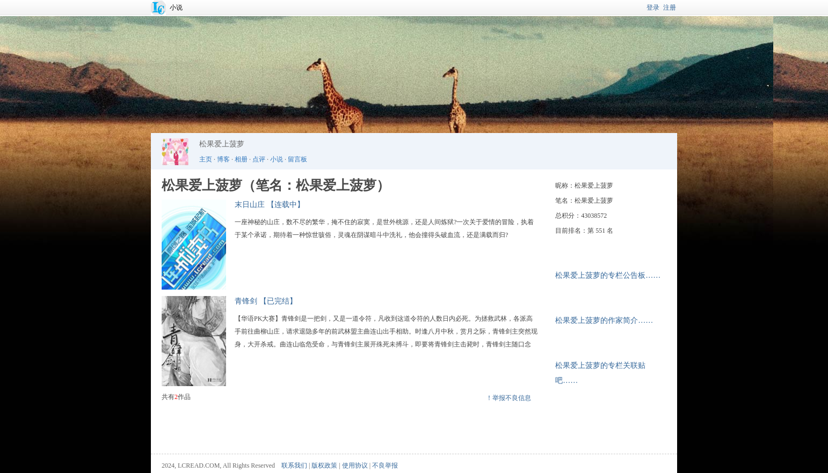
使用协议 (355, 465)
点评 (258, 159)
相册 (241, 159)
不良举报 (385, 465)
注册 (669, 7)
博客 (223, 159)
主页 (205, 159)
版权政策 (324, 465)
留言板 (297, 159)
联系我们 (294, 465)
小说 (176, 7)
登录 (653, 7)
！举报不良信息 (508, 398)
